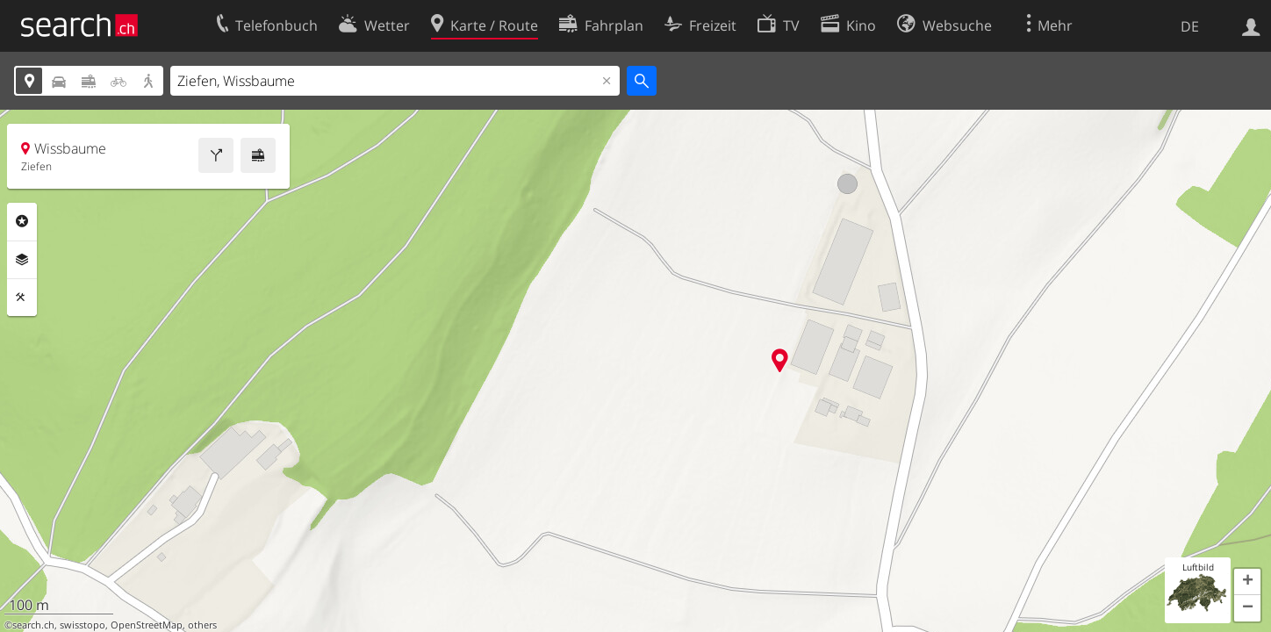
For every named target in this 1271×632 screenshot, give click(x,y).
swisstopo (82, 625)
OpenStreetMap (147, 625)
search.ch (33, 625)
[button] (1247, 582)
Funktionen (22, 297)
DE (1190, 26)
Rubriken (22, 221)
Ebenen (22, 259)
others (202, 625)
